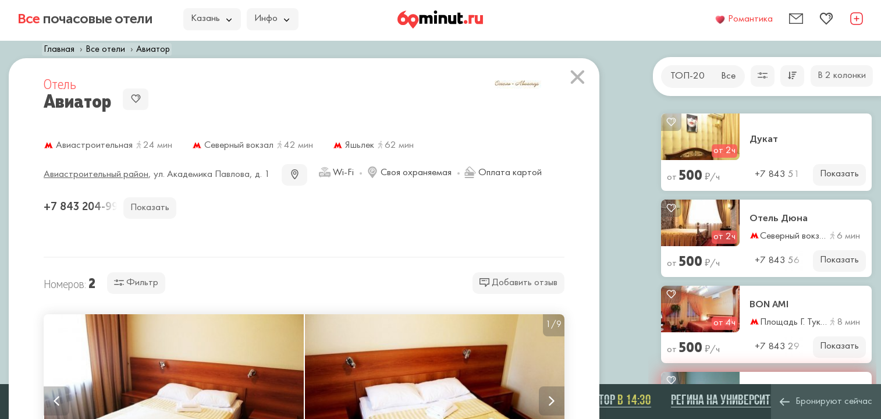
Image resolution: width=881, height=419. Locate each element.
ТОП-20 (687, 76)
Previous (56, 401)
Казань (211, 18)
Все (728, 76)
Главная (59, 49)
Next (551, 401)
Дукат (763, 139)
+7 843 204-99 (82, 206)
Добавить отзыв (518, 282)
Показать (839, 174)
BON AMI (768, 304)
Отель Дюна (778, 218)
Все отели (105, 49)
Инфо (271, 18)
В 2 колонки (842, 75)
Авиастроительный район (96, 174)
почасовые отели (84, 18)
